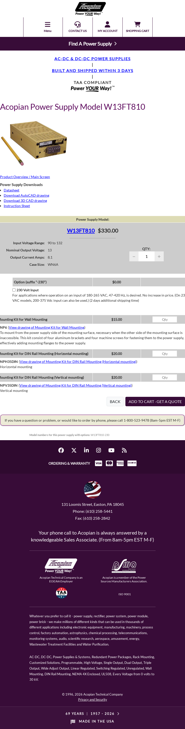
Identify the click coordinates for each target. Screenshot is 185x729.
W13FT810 (81, 230)
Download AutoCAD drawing (26, 195)
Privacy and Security (92, 700)
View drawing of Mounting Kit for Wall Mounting (46, 327)
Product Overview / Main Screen (25, 177)
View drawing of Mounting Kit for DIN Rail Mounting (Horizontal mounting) (78, 361)
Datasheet (11, 190)
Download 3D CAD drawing (25, 200)
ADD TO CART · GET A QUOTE (155, 401)
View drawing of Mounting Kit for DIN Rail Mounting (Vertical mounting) (76, 385)
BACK (115, 401)
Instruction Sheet (17, 206)
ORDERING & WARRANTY (69, 463)
